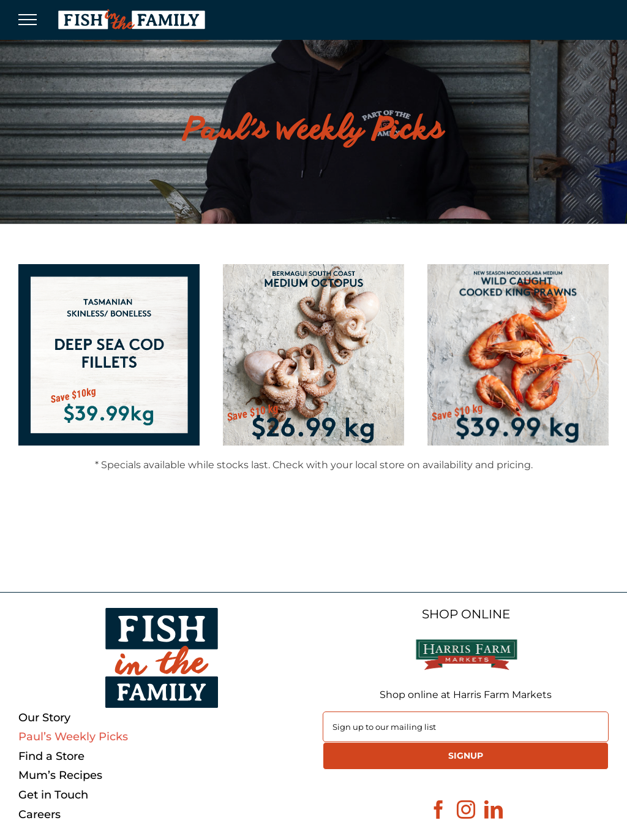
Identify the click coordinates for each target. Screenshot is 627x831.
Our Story (44, 717)
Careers (39, 814)
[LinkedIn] (493, 809)
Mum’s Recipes (60, 775)
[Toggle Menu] (27, 19)
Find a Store (51, 756)
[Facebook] (438, 809)
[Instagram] (466, 809)
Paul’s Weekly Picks (73, 736)
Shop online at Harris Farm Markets (466, 694)
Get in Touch (53, 795)
